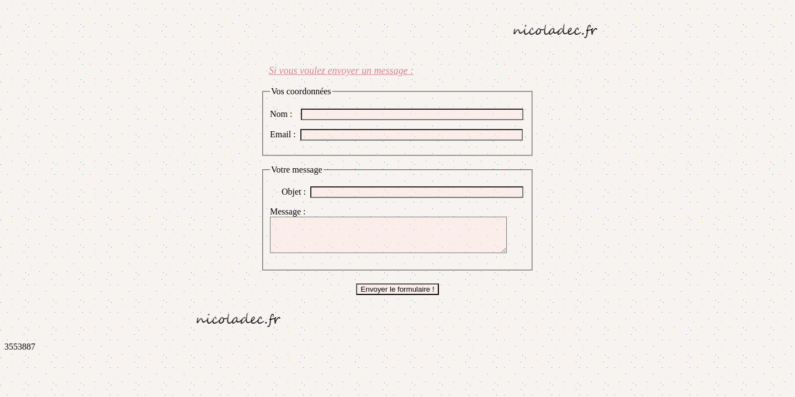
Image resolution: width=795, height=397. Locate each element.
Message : (290, 211)
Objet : (296, 191)
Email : (285, 134)
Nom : (285, 114)
